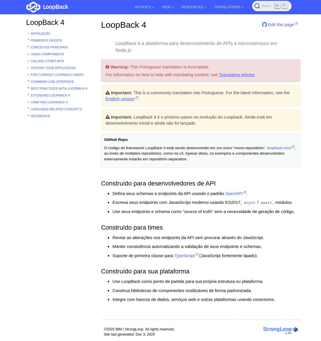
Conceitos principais (49, 47)
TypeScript (184, 255)
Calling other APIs (47, 61)
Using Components (47, 54)
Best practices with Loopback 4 (59, 88)
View (168, 7)
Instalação (41, 33)
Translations (229, 7)
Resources (194, 7)
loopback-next (279, 148)
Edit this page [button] (278, 24)
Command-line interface (52, 81)
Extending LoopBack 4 (50, 95)
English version (120, 98)
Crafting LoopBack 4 (49, 102)
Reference (40, 116)
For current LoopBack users (57, 74)
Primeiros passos (46, 40)
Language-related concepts (56, 109)
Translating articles (237, 74)
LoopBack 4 (45, 22)
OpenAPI (234, 193)
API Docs (144, 7)
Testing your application (53, 68)
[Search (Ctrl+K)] (272, 6)
